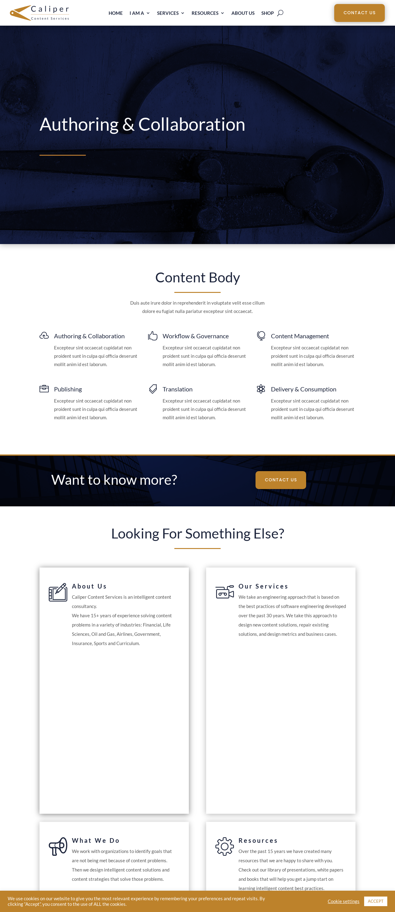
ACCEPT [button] (376, 901)
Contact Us (359, 13)
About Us (243, 13)
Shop (267, 13)
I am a (137, 13)
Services (168, 13)
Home (116, 13)
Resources (205, 13)
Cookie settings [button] (344, 901)
